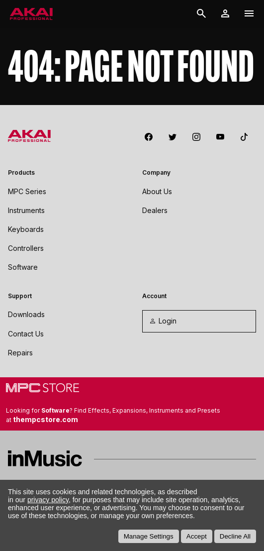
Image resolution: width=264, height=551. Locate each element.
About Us (157, 191)
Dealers (155, 210)
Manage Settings (149, 536)
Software (23, 267)
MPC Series (27, 191)
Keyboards (26, 229)
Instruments (26, 210)
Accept (196, 536)
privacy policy (48, 500)
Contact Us (26, 334)
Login (162, 321)
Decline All (235, 536)
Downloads (26, 314)
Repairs (20, 352)
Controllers (26, 248)
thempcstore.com (45, 419)
